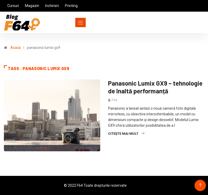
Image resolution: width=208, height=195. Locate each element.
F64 (114, 100)
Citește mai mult (126, 134)
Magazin (32, 6)
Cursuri (13, 6)
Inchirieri (52, 6)
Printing (71, 6)
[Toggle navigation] (71, 22)
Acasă (15, 48)
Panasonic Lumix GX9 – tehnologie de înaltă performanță (155, 87)
